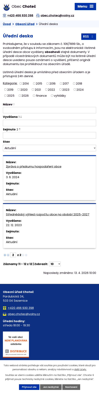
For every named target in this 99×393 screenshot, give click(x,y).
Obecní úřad (24, 24)
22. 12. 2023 (14, 225)
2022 (51, 89)
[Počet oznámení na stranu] (55, 264)
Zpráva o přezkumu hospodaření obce (33, 166)
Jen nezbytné (51, 387)
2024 (80, 89)
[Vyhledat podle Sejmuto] (49, 135)
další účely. (80, 369)
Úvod (7, 24)
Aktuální (11, 194)
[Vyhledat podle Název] (49, 110)
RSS (88, 36)
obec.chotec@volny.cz (57, 15)
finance (41, 96)
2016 (52, 84)
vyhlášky (60, 96)
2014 (26, 84)
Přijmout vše (29, 387)
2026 (25, 96)
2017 (66, 84)
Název (7, 104)
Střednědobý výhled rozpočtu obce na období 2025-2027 (47, 214)
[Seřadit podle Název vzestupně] (14, 103)
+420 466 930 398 (20, 15)
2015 (39, 84)
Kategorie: (10, 83)
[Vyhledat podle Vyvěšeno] (49, 123)
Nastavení (71, 387)
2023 (65, 89)
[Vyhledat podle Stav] (49, 148)
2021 (38, 89)
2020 (24, 89)
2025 (10, 96)
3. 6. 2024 (12, 177)
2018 (79, 84)
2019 (10, 89)
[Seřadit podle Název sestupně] (14, 105)
